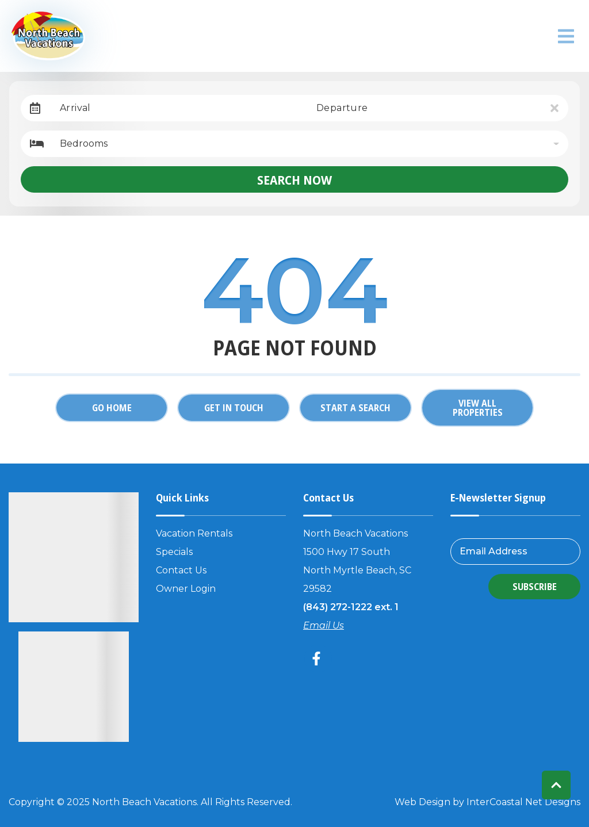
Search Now (294, 179)
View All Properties (478, 408)
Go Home (112, 407)
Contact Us (181, 570)
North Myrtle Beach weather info (535, 36)
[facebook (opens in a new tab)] (318, 658)
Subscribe (534, 586)
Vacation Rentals (194, 533)
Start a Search (355, 407)
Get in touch (233, 407)
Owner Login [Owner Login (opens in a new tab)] (186, 588)
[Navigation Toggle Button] (565, 36)
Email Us (323, 625)
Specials (174, 551)
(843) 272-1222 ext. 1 (351, 607)
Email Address (493, 551)
